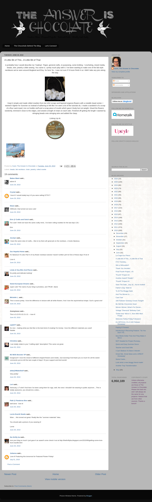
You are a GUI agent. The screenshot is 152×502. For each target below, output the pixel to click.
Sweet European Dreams (19, 284)
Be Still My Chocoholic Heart (126, 304)
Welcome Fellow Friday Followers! (128, 319)
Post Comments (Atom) (23, 486)
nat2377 (13, 325)
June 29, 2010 (15, 185)
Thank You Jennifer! (123, 268)
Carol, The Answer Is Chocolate (126, 68)
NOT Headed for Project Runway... (128, 341)
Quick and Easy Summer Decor (127, 344)
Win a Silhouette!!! (122, 265)
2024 (116, 185)
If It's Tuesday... (121, 262)
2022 (116, 191)
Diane (12, 206)
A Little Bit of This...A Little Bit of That (129, 259)
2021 (116, 195)
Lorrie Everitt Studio (18, 414)
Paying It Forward (122, 327)
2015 (116, 214)
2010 (116, 230)
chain (28, 169)
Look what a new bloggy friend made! (129, 362)
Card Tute (119, 297)
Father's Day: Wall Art (124, 288)
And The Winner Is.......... (125, 294)
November (120, 236)
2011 (116, 227)
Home (7, 46)
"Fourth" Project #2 (123, 275)
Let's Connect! (51, 46)
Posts (116, 81)
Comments (118, 85)
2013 (116, 221)
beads (12, 169)
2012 (116, 224)
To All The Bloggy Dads (124, 291)
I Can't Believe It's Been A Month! (128, 351)
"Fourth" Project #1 (123, 281)
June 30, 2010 (15, 317)
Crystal (13, 192)
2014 (116, 217)
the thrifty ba (15, 437)
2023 (116, 188)
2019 (116, 201)
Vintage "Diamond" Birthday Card (128, 310)
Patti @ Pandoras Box (18, 400)
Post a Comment (13, 464)
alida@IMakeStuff (17, 371)
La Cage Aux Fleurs (123, 255)
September (120, 243)
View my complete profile (121, 72)
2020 (116, 198)
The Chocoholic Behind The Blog (27, 46)
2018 (116, 205)
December (120, 233)
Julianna (13, 453)
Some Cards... (121, 359)
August (119, 246)
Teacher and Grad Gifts (124, 347)
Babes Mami (15, 178)
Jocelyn (13, 238)
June (118, 253)
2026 (116, 179)
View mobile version (55, 479)
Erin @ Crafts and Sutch (19, 219)
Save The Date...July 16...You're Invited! (130, 285)
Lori (11, 384)
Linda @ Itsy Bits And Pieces (21, 270)
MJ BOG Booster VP (18, 355)
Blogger (89, 496)
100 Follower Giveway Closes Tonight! (130, 301)
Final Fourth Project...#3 (124, 272)
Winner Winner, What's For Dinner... (129, 307)
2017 (116, 208)
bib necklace (20, 169)
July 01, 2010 (15, 459)
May (118, 370)
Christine (13, 341)
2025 (116, 182)
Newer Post (10, 474)
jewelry (33, 169)
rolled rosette (41, 169)
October (119, 240)
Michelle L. (14, 297)
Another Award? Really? (124, 278)
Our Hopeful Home (17, 251)
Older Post (100, 474)
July (118, 249)
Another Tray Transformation (126, 366)
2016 (116, 211)
